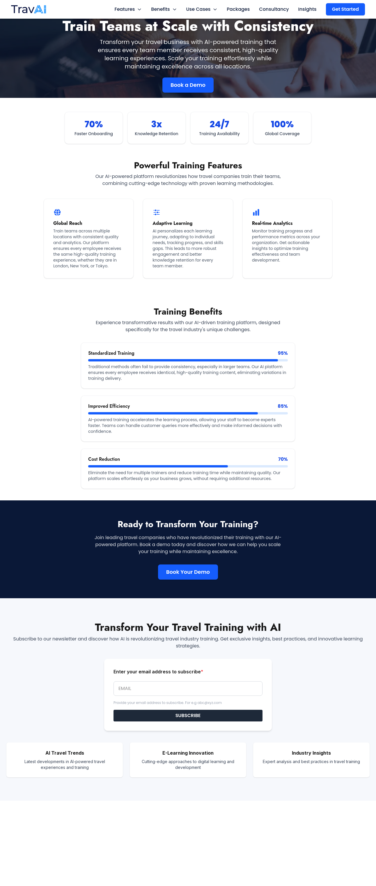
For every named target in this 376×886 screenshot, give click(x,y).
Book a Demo (188, 85)
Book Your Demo (188, 572)
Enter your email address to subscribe (158, 671)
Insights (307, 9)
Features (128, 9)
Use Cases (202, 9)
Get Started (345, 9)
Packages (238, 9)
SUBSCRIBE (188, 715)
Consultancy (274, 9)
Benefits (164, 9)
